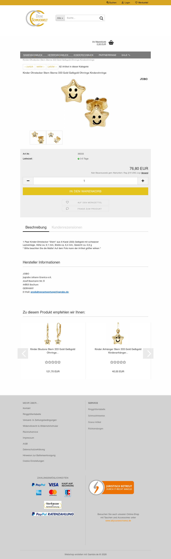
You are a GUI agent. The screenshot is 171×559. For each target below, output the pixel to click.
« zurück (29, 66)
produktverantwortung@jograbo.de (50, 291)
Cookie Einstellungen (33, 461)
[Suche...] (60, 18)
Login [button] (126, 2)
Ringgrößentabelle (32, 414)
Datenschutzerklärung (34, 449)
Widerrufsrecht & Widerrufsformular (40, 426)
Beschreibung (35, 227)
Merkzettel (141, 2)
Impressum (28, 437)
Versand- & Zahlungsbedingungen (40, 420)
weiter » (40, 66)
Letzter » (52, 66)
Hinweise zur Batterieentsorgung (39, 455)
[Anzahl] (85, 181)
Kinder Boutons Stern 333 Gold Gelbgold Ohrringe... (52, 351)
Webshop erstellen (74, 554)
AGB (25, 443)
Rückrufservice (30, 432)
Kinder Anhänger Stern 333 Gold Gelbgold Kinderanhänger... (118, 351)
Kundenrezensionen (67, 227)
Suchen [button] (111, 2)
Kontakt (26, 408)
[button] (28, 181)
